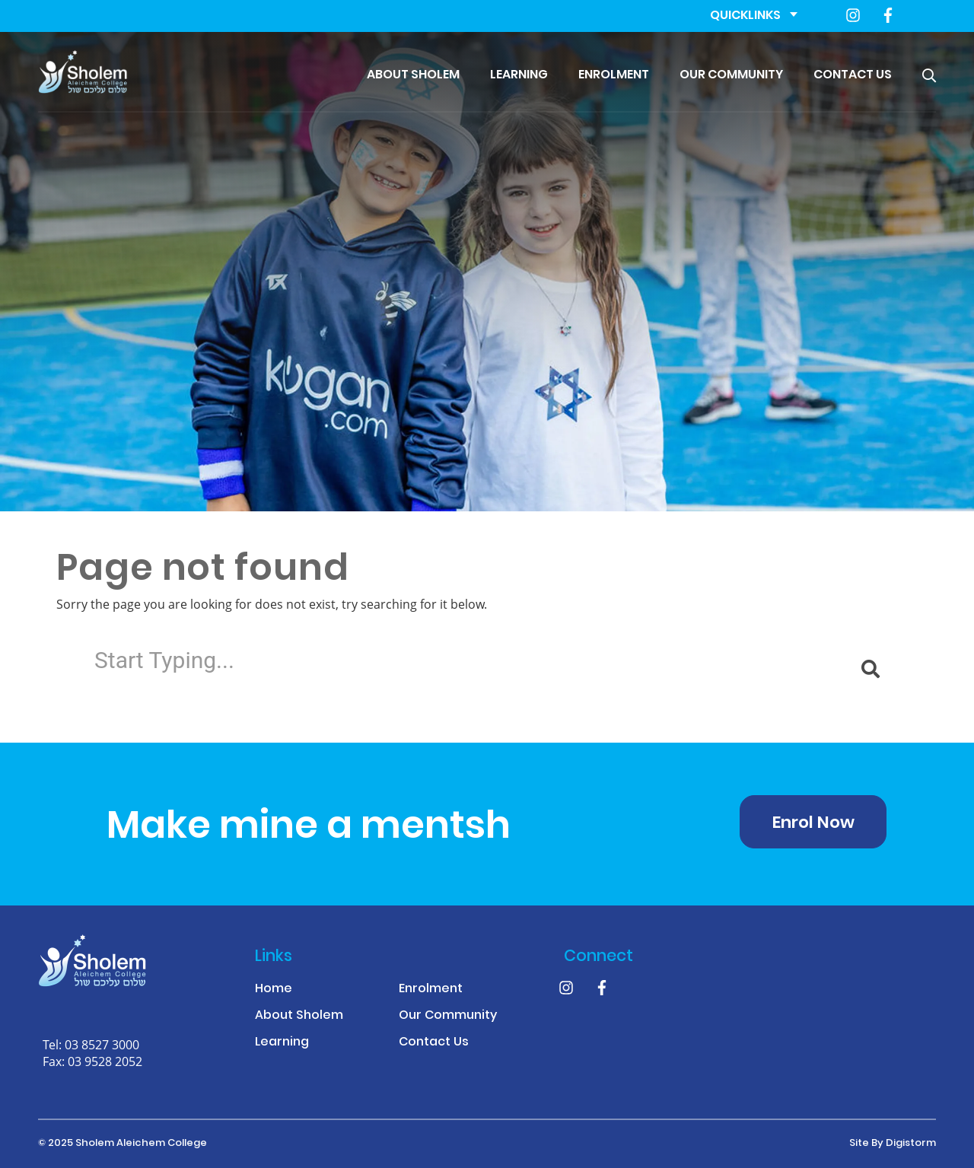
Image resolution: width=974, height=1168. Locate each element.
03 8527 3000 (102, 1044)
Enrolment (613, 75)
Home (273, 989)
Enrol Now (813, 824)
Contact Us (852, 75)
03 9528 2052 (105, 1061)
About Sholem (413, 75)
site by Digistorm (892, 1143)
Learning (519, 75)
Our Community (731, 75)
